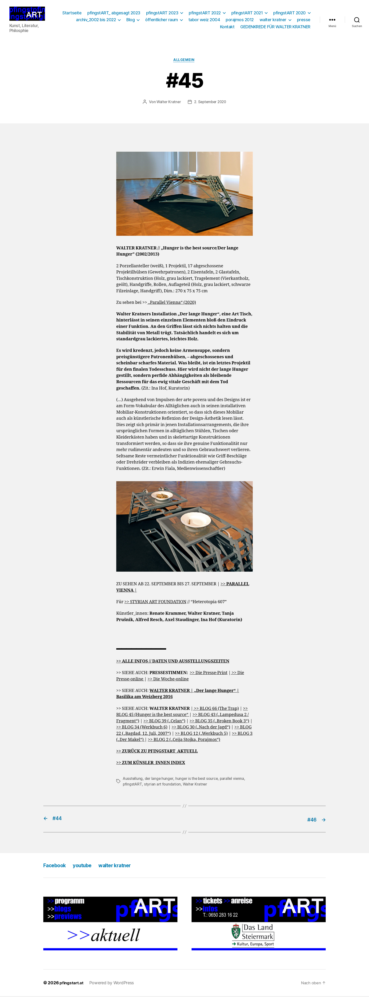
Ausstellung (133, 779)
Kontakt (227, 26)
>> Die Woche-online (168, 680)
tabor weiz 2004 (261, 20)
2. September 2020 (210, 103)
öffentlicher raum (218, 20)
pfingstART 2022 (248, 13)
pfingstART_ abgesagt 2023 (156, 13)
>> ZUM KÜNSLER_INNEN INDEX (150, 764)
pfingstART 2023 (205, 13)
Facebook (56, 866)
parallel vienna (234, 779)
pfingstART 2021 (290, 13)
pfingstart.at (72, 983)
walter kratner (176, 26)
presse (207, 26)
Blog (187, 20)
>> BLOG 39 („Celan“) (164, 722)
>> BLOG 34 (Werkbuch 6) (141, 728)
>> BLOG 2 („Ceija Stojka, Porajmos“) (184, 741)
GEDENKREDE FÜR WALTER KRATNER (275, 26)
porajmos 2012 (296, 20)
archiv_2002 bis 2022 (152, 20)
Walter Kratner (167, 103)
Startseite (114, 13)
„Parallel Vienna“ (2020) (171, 304)
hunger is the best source (198, 779)
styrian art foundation (162, 785)
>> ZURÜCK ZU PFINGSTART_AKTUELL (157, 753)
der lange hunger (159, 779)
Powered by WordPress (113, 983)
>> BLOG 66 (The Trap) (216, 710)
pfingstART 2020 (106, 20)
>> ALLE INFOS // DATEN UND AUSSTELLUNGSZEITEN (172, 662)
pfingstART (132, 785)
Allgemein (184, 61)
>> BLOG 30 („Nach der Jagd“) (201, 728)
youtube (88, 866)
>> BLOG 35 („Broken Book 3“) (219, 722)
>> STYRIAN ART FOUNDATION (155, 603)
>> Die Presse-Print (208, 674)
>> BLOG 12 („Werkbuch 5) (201, 735)
